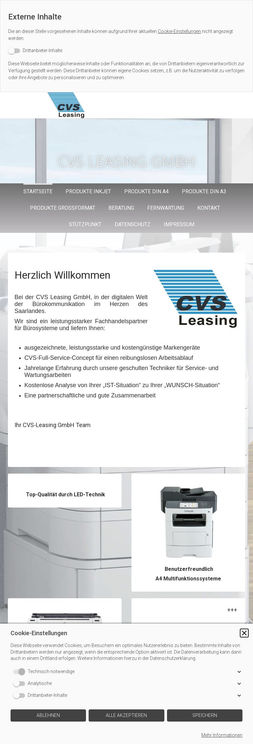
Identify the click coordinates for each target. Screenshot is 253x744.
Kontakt (208, 208)
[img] (93, 105)
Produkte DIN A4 (146, 191)
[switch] (35, 50)
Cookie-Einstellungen (179, 31)
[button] (244, 640)
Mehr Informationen (221, 735)
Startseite (37, 191)
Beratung (121, 208)
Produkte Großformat (62, 208)
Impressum (179, 224)
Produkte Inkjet (88, 191)
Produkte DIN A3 (204, 191)
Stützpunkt (85, 224)
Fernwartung (165, 208)
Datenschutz (133, 224)
